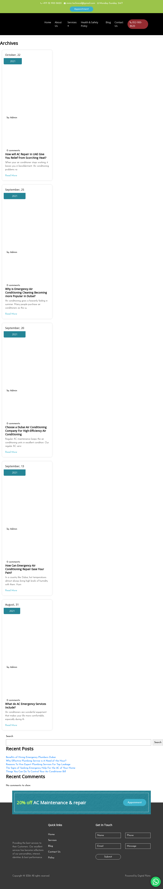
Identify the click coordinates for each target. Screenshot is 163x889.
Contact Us (54, 852)
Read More (11, 175)
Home (47, 22)
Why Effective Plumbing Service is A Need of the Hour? (36, 761)
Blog (108, 22)
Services (52, 840)
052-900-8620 (136, 24)
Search (9, 736)
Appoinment (135, 802)
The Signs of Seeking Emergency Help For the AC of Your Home (40, 768)
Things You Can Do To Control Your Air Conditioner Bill (36, 771)
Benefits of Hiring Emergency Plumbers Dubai (31, 757)
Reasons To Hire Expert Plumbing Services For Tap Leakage (38, 764)
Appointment (81, 9)
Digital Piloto (144, 876)
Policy (51, 858)
